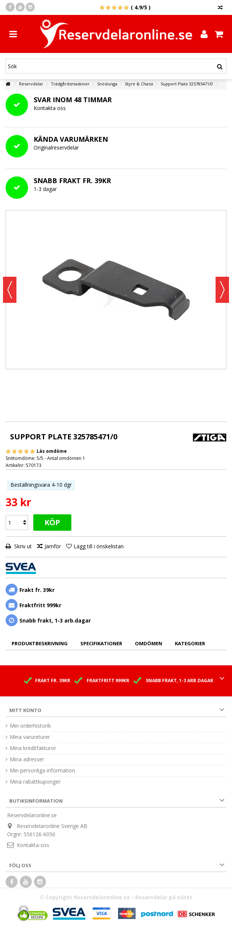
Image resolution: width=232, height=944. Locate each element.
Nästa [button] (222, 290)
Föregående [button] (9, 290)
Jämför (52, 546)
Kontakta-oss (33, 845)
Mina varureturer (30, 737)
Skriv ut (22, 546)
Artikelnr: (15, 465)
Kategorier (190, 643)
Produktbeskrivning (40, 643)
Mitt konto (25, 710)
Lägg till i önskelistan (99, 546)
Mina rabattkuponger (35, 781)
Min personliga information (42, 770)
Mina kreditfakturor (33, 748)
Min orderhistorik (30, 725)
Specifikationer (101, 643)
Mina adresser (27, 759)
